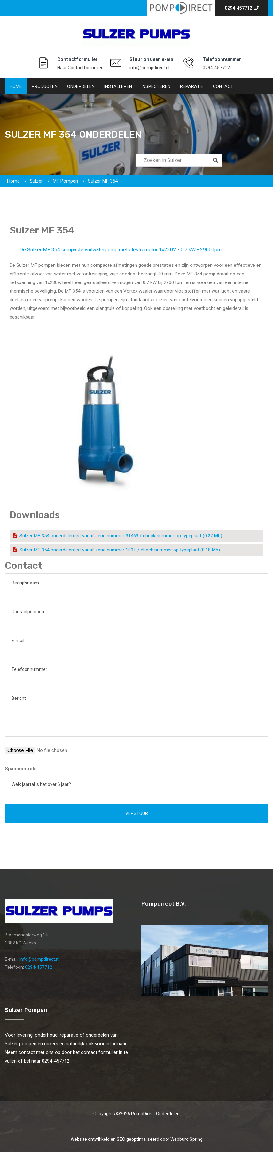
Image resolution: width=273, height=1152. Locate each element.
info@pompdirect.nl (149, 67)
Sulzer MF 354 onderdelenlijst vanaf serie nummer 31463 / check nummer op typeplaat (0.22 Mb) (121, 536)
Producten (45, 86)
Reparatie (191, 86)
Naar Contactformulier (80, 67)
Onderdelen (81, 86)
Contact (223, 86)
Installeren (118, 86)
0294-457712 (242, 8)
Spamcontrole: (21, 769)
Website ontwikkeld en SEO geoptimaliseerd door (137, 1139)
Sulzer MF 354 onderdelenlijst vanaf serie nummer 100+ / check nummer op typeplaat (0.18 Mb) (120, 550)
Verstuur (136, 813)
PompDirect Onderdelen (155, 1113)
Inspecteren (156, 86)
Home (16, 86)
